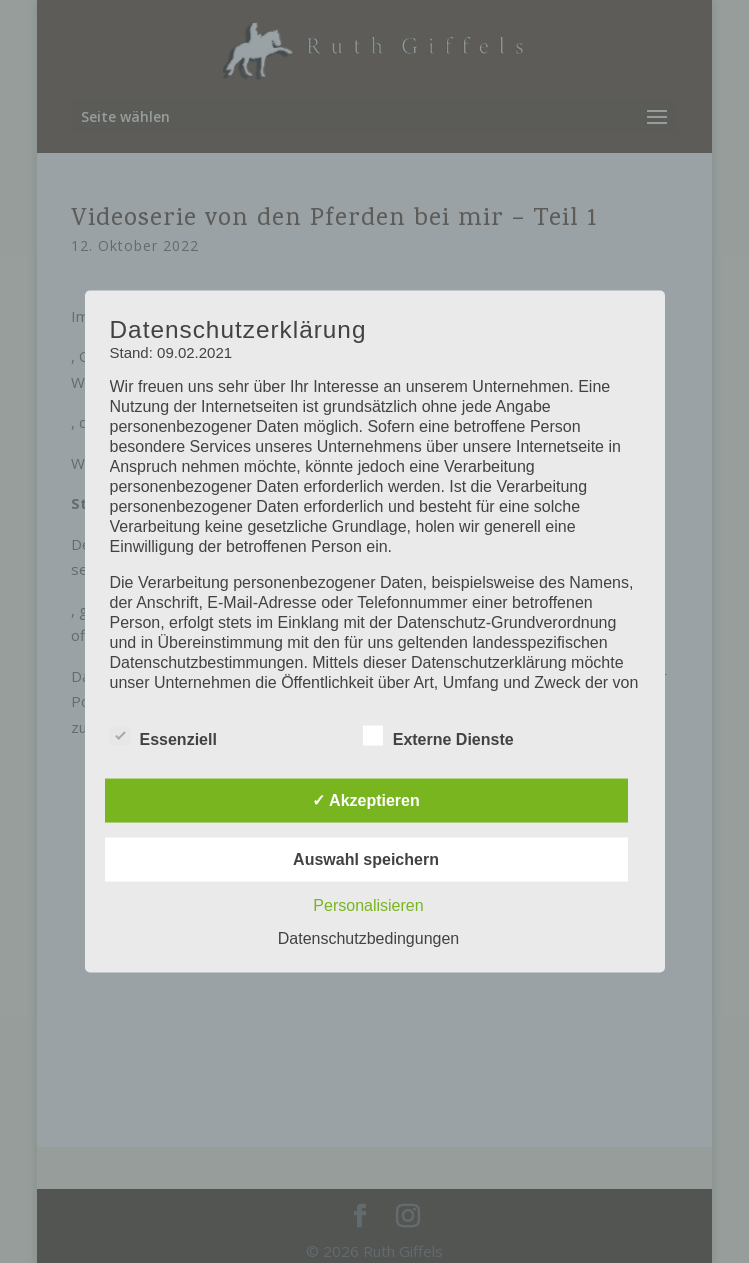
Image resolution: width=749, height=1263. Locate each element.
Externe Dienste (438, 737)
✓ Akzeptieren (366, 800)
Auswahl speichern (366, 859)
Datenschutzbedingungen (368, 938)
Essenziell (163, 737)
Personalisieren (368, 905)
